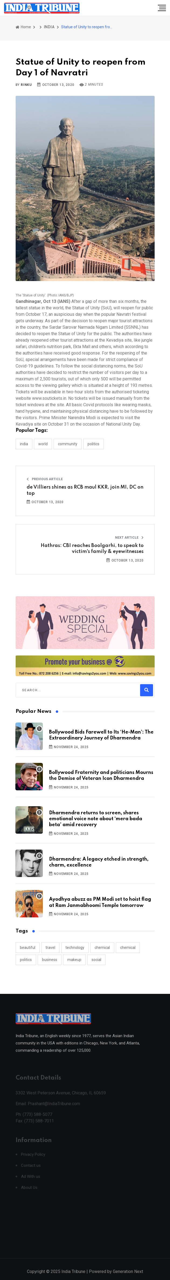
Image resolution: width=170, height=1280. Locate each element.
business (49, 960)
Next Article (129, 537)
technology (74, 947)
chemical (102, 947)
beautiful (27, 947)
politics (26, 960)
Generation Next (128, 1276)
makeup (74, 960)
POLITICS (93, 444)
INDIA (49, 27)
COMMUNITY (67, 444)
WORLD (43, 444)
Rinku (26, 85)
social (96, 960)
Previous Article (45, 479)
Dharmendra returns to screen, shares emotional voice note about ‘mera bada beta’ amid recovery (95, 819)
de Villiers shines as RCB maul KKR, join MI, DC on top (85, 490)
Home (23, 27)
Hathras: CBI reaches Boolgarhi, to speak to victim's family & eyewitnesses (92, 548)
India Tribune (73, 1276)
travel (50, 947)
